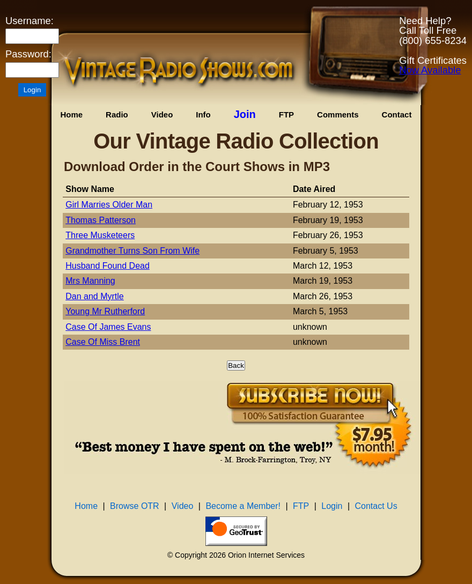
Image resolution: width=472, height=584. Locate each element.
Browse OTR (134, 506)
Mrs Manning (90, 280)
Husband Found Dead (107, 265)
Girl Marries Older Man (108, 204)
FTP (286, 114)
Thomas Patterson (100, 220)
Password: (28, 54)
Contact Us (376, 506)
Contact (397, 114)
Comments (338, 114)
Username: (29, 21)
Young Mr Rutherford (105, 311)
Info (203, 114)
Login (331, 506)
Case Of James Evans (108, 326)
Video (162, 114)
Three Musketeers (100, 235)
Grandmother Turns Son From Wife (132, 250)
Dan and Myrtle (94, 296)
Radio (117, 114)
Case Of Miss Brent (102, 341)
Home (71, 114)
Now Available (430, 70)
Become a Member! (243, 506)
